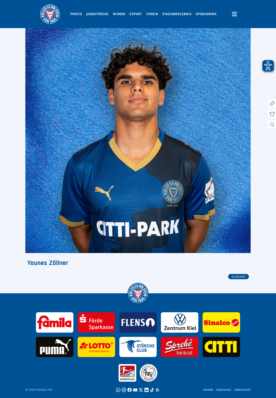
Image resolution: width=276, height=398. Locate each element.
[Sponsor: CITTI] (221, 347)
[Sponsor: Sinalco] (221, 322)
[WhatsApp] (118, 390)
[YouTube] (135, 390)
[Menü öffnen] (234, 14)
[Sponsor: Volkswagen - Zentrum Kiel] (179, 322)
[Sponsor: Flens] (138, 322)
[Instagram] (124, 390)
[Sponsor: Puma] (54, 347)
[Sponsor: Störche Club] (138, 347)
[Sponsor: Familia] (54, 322)
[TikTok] (152, 390)
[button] (268, 66)
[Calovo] (158, 390)
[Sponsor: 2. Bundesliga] (127, 373)
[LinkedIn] (146, 390)
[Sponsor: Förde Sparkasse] (96, 322)
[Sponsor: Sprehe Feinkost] (179, 347)
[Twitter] (141, 390)
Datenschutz (243, 390)
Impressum (224, 390)
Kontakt (208, 390)
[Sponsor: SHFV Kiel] (148, 373)
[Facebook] (129, 390)
